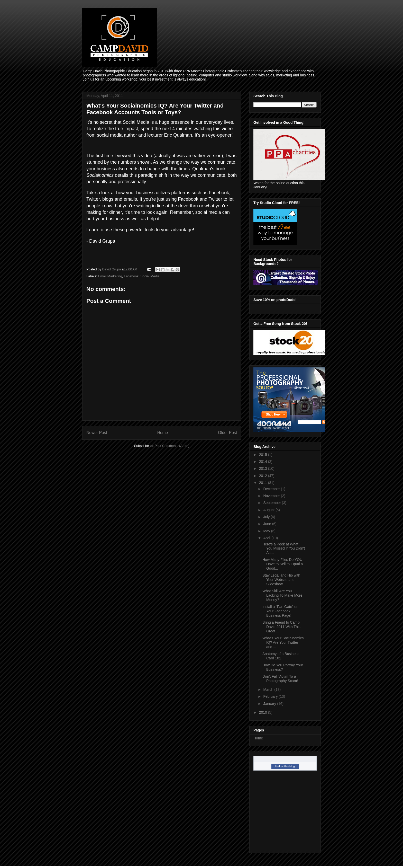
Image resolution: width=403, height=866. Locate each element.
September (272, 503)
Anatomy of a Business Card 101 (280, 656)
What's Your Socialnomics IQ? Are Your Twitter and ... (283, 642)
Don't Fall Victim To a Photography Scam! (280, 678)
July (267, 517)
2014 (263, 461)
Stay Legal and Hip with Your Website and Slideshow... (281, 579)
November (272, 496)
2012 (263, 476)
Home (162, 432)
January (270, 704)
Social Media (149, 276)
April (267, 538)
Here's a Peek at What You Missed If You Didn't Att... (283, 548)
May (267, 531)
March (268, 689)
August (269, 510)
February (271, 696)
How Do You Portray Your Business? (282, 667)
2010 (263, 712)
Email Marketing (110, 276)
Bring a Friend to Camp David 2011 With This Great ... (281, 626)
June (267, 524)
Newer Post (96, 432)
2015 (263, 455)
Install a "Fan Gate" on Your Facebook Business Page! (280, 611)
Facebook (131, 276)
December (272, 489)
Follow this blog (285, 766)
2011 (263, 483)
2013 (263, 468)
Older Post (227, 432)
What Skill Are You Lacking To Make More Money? (282, 595)
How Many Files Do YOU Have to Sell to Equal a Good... (282, 564)
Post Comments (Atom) (171, 446)
